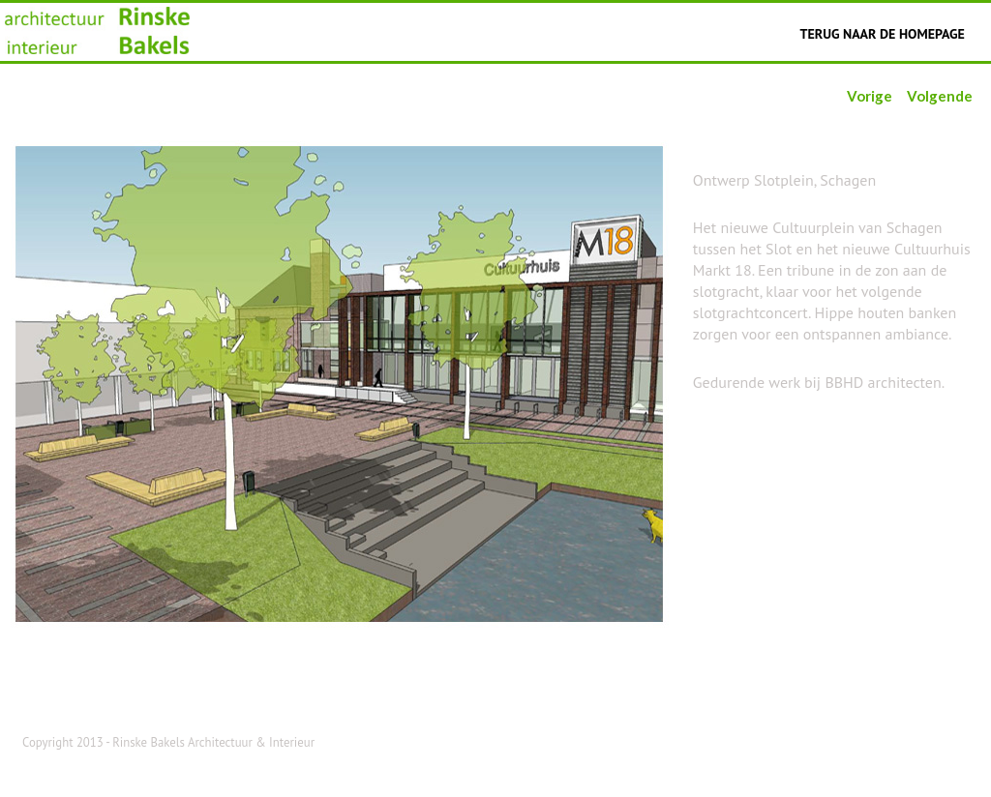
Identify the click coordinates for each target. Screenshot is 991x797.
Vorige (869, 95)
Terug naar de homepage (882, 34)
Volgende (940, 95)
